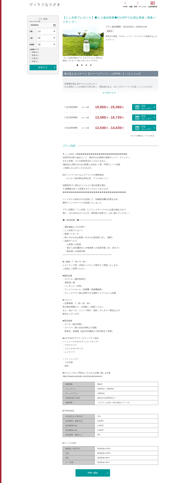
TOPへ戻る (93, 473)
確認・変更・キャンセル (137, 4)
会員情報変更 (152, 4)
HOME (125, 4)
